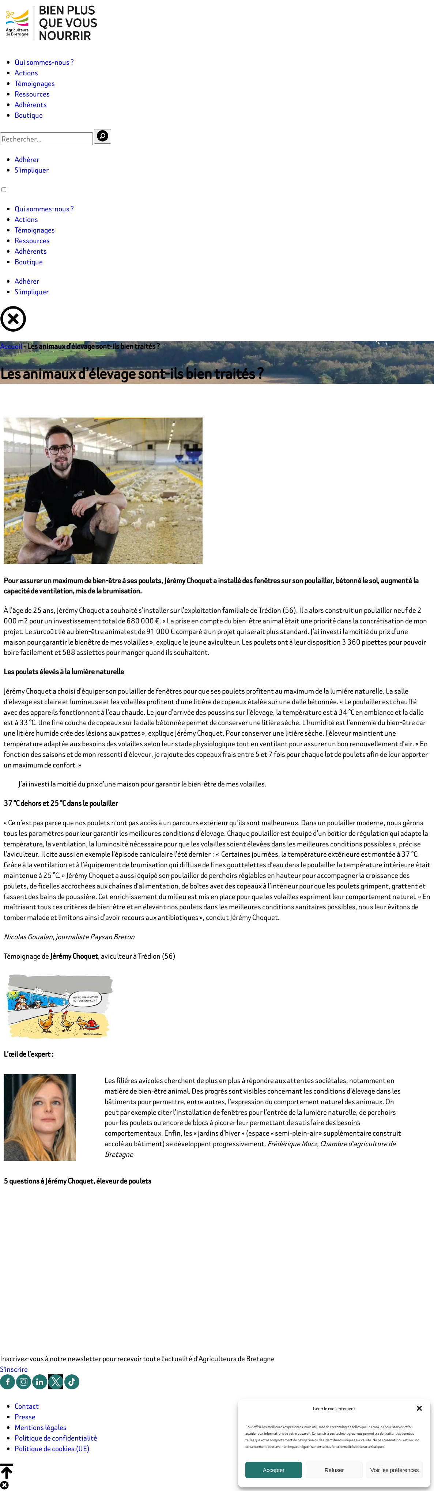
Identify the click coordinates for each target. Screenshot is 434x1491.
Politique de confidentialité (56, 1438)
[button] (419, 1408)
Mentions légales (41, 1427)
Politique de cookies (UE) (52, 1448)
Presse (25, 1416)
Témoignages (35, 83)
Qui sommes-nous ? (44, 62)
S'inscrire (14, 1369)
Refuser (334, 1470)
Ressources (32, 93)
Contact (27, 1406)
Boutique (29, 115)
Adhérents (31, 104)
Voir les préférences (394, 1470)
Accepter (273, 1470)
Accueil (11, 346)
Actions (26, 72)
